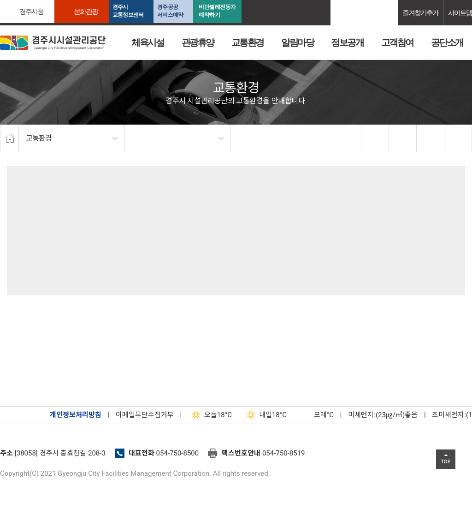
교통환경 (247, 42)
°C (316, 415)
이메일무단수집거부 (145, 415)
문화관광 (86, 11)
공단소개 (447, 42)
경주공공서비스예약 (170, 11)
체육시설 (147, 42)
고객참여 (397, 42)
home (9, 138)
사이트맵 (460, 13)
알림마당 (297, 42)
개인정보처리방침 (75, 415)
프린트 (458, 138)
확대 (403, 138)
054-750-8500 (177, 453)
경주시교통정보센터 (127, 11)
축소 (430, 138)
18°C (210, 415)
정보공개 (347, 42)
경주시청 (31, 11)
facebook (348, 138)
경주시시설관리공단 (53, 42)
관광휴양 (198, 42)
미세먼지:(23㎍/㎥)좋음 (383, 415)
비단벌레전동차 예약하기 (217, 11)
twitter (375, 138)
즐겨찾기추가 (420, 13)
